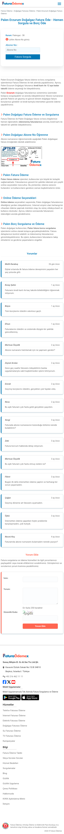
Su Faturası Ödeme (12, 731)
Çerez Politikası (10, 788)
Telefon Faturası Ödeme (14, 710)
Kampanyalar (9, 741)
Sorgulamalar (9, 768)
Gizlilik (6, 778)
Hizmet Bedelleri (10, 763)
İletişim (6, 804)
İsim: (6, 578)
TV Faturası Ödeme (12, 736)
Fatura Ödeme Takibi (12, 753)
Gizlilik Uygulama (11, 783)
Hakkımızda (8, 793)
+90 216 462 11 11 (14, 676)
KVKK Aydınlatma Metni (14, 799)
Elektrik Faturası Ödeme (14, 720)
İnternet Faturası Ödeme (14, 715)
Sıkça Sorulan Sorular (13, 758)
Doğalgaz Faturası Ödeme (15, 726)
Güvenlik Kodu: (11, 612)
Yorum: (7, 589)
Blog (5, 773)
